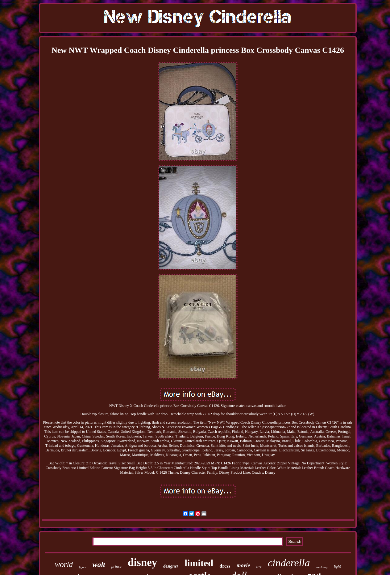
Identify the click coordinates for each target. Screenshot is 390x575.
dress (224, 566)
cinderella (289, 563)
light (337, 566)
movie (243, 565)
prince (116, 566)
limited (199, 563)
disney (142, 562)
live (259, 566)
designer (170, 566)
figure (82, 567)
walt (98, 564)
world (64, 564)
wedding (321, 567)
